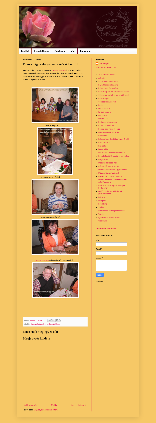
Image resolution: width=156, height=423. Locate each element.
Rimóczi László (59, 70)
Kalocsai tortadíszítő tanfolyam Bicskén (114, 139)
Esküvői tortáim (104, 112)
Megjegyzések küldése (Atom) (46, 410)
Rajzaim (101, 197)
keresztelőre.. (103, 149)
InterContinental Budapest (108, 132)
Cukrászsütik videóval (107, 102)
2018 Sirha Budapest (106, 75)
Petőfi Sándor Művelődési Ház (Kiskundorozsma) (110, 192)
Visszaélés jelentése (106, 229)
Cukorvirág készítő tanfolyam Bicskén (113, 92)
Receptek (102, 201)
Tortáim (101, 214)
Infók (72, 51)
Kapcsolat (85, 51)
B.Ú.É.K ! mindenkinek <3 (108, 85)
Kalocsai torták (104, 143)
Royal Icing (102, 204)
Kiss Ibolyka (104, 64)
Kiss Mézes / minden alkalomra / (111, 153)
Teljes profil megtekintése (106, 67)
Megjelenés (103, 159)
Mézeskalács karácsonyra (108, 166)
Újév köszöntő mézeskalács (109, 218)
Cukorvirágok (103, 98)
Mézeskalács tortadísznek (108, 173)
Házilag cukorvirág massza (109, 129)
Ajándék (101, 78)
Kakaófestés (103, 136)
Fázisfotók (102, 115)
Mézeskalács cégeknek (107, 163)
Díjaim (101, 105)
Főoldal (25, 51)
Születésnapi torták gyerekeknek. (111, 211)
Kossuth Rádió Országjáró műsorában (113, 156)
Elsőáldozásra (104, 109)
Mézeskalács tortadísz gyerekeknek (112, 170)
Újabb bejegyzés (30, 405)
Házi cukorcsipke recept (107, 122)
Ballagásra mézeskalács (108, 88)
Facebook (59, 51)
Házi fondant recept (106, 126)
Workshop (102, 221)
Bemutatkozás (41, 51)
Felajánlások (103, 119)
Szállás (101, 207)
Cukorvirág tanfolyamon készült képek (45, 324)
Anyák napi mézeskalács (108, 82)
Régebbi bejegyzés (79, 405)
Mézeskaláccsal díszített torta (110, 176)
